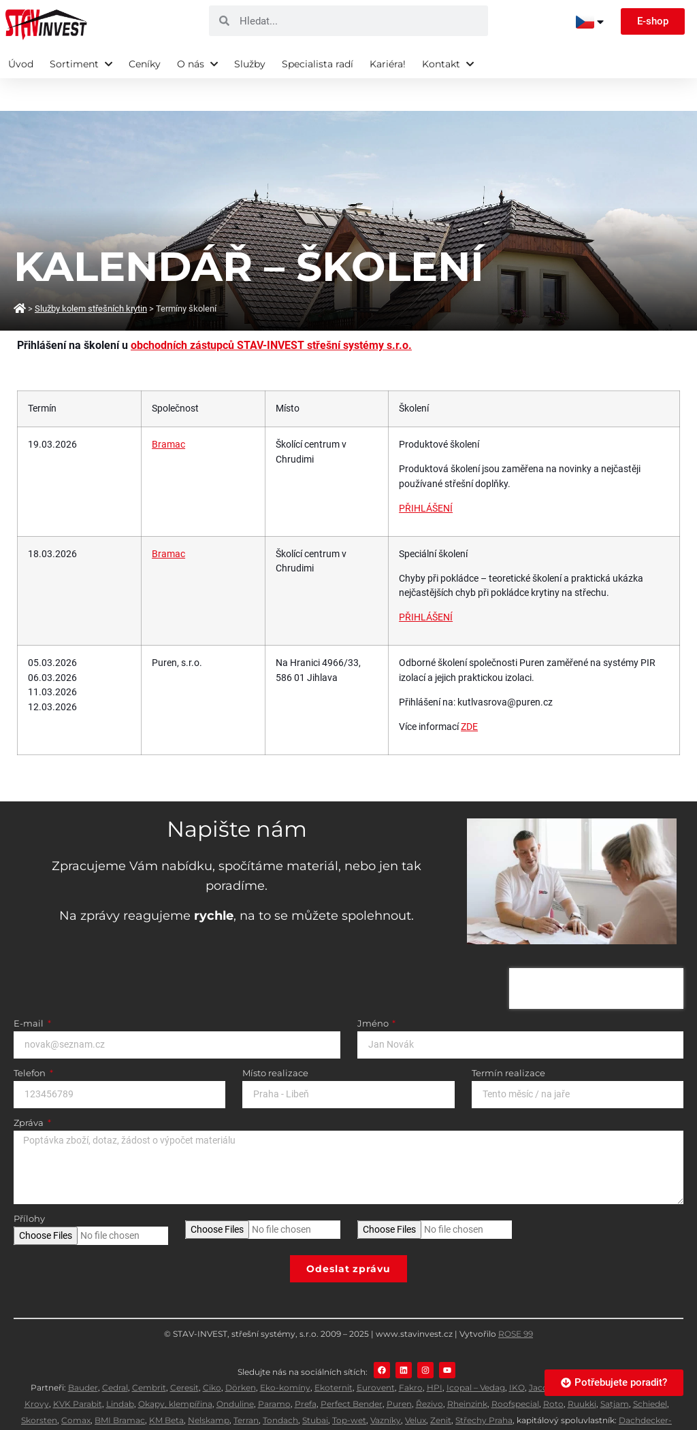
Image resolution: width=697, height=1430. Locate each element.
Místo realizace (275, 1041)
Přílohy (29, 1186)
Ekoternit (333, 1355)
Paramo (274, 1371)
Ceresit (184, 1355)
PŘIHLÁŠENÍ (426, 476)
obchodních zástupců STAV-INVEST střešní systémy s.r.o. (271, 312)
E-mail (30, 991)
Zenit (440, 1387)
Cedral (115, 1355)
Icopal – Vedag (476, 1355)
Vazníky (385, 1387)
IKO (517, 1355)
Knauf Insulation (627, 1355)
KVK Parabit (77, 1371)
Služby (249, 64)
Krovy (37, 1371)
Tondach (280, 1387)
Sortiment (81, 64)
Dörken (240, 1355)
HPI (434, 1355)
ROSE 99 (515, 1301)
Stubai (315, 1387)
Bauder (83, 1355)
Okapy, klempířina (175, 1371)
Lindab (120, 1371)
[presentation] (596, 955)
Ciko (212, 1355)
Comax (76, 1387)
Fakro (411, 1355)
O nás (197, 64)
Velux (415, 1387)
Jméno (374, 991)
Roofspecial (515, 1371)
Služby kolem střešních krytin (91, 276)
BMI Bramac (120, 1387)
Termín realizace (508, 1041)
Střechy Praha (484, 1387)
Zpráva (30, 1090)
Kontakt (448, 64)
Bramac (168, 412)
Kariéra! (388, 64)
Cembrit (149, 1355)
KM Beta (166, 1387)
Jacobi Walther (559, 1355)
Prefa (306, 1371)
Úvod (20, 64)
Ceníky (145, 64)
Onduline (235, 1371)
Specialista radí (317, 64)
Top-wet (349, 1387)
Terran (246, 1387)
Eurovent (376, 1355)
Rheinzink (467, 1371)
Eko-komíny (285, 1355)
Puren (399, 1371)
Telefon (31, 1041)
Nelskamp (208, 1387)
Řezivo (429, 1371)
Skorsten (39, 1387)
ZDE (469, 694)
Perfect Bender (352, 1371)
